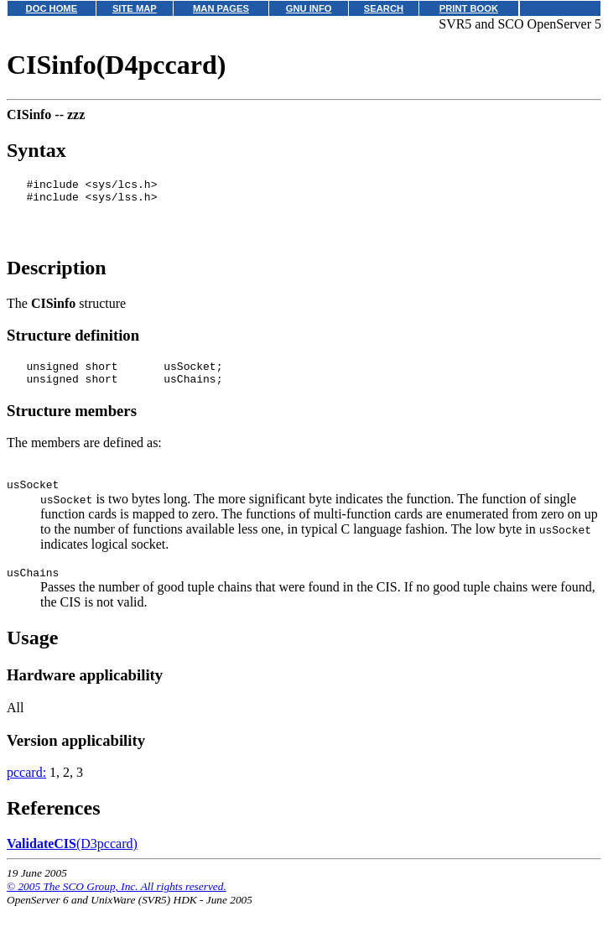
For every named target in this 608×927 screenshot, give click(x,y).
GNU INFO (309, 8)
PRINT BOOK (468, 8)
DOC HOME (52, 8)
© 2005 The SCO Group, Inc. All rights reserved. (116, 906)
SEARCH (383, 8)
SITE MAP (134, 8)
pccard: (26, 792)
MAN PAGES (221, 8)
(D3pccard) (72, 864)
